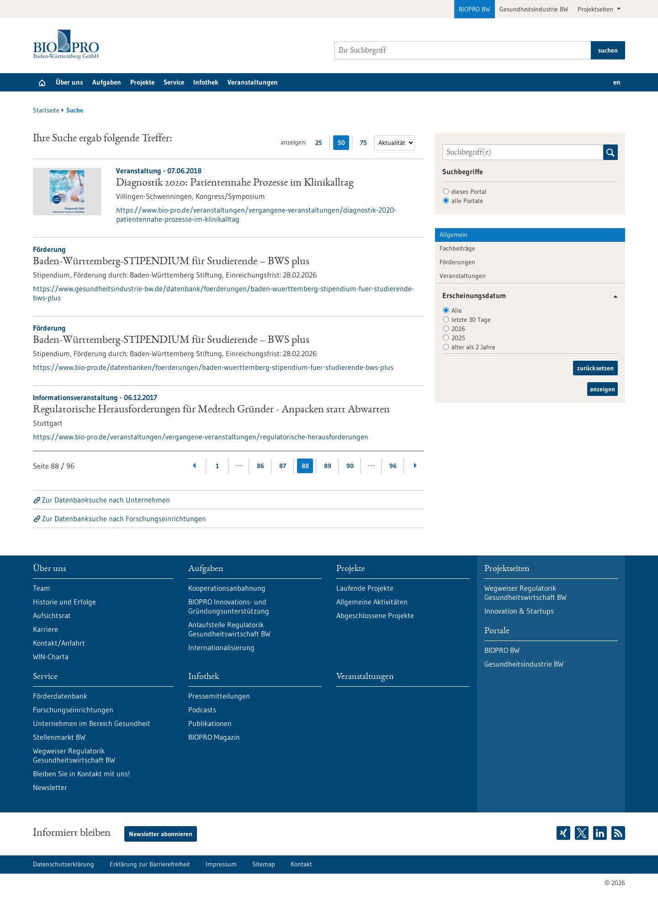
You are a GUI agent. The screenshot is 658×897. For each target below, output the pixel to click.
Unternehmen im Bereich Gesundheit (91, 723)
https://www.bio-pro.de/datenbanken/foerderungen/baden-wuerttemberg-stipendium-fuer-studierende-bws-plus (213, 367)
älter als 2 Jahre (473, 347)
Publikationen (210, 723)
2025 (458, 338)
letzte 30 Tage (471, 319)
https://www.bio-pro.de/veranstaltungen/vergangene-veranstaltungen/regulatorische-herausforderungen (200, 436)
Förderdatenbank (60, 695)
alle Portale (467, 201)
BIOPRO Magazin (214, 737)
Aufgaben (106, 82)
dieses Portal (469, 191)
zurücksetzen (595, 368)
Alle (456, 310)
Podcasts (202, 709)
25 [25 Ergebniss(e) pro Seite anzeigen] (321, 144)
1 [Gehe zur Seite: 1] (217, 466)
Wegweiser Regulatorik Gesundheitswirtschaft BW (74, 755)
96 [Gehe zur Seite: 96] (393, 466)
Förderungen (457, 262)
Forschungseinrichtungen (73, 709)
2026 (458, 329)
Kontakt (301, 864)
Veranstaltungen (253, 82)
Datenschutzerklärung (63, 864)
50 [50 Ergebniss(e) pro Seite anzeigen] (344, 144)
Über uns (69, 82)
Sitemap (263, 864)
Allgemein (453, 234)
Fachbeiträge (457, 248)
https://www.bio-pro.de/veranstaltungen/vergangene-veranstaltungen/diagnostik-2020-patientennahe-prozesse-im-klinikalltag (256, 214)
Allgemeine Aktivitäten (372, 601)
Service (174, 82)
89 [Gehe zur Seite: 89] (327, 466)
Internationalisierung (221, 647)
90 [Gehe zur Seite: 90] (350, 466)
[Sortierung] (394, 142)
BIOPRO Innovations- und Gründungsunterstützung (228, 606)
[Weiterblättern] (415, 466)
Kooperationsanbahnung (226, 588)
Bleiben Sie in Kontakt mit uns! (81, 773)
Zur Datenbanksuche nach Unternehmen (106, 499)
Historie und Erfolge (64, 601)
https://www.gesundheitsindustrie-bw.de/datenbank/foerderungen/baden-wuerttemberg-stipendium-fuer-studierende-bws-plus (223, 293)
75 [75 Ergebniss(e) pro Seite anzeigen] (365, 144)
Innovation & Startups (519, 610)
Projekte (142, 82)
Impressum (221, 864)
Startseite (46, 110)
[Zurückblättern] (195, 466)
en (617, 82)
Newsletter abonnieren (160, 834)
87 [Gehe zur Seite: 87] (282, 466)
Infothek (205, 82)
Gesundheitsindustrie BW (533, 9)
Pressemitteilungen (219, 695)
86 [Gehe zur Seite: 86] (260, 466)
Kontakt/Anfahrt (59, 642)
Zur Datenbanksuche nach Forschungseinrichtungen (124, 518)
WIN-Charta (51, 656)
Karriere (45, 629)
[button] (612, 296)
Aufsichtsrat (52, 615)
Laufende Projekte (364, 588)
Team (41, 588)
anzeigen (602, 389)
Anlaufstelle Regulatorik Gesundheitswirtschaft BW (229, 629)
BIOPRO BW (474, 9)
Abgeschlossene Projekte (375, 615)
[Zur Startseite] (68, 44)
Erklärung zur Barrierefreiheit (150, 864)
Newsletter (50, 787)
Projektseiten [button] (596, 9)
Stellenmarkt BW (59, 737)
